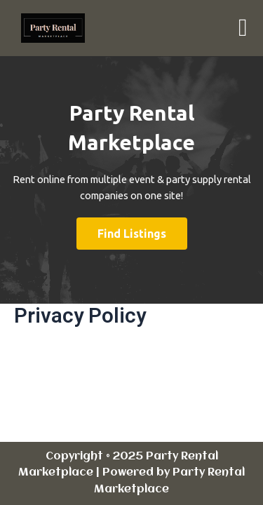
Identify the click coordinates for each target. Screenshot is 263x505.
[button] (243, 28)
